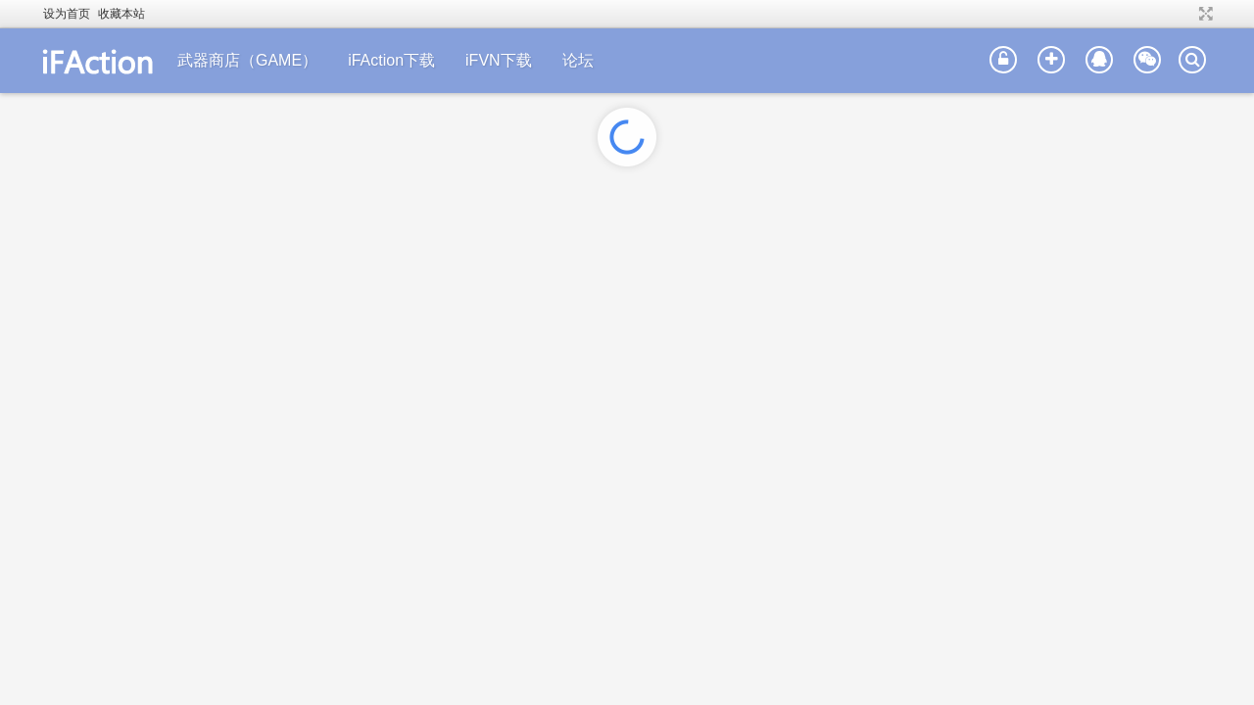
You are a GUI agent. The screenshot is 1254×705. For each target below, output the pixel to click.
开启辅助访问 (1187, 14)
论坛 (578, 60)
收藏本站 (121, 14)
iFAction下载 (391, 60)
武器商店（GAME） (247, 60)
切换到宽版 (1203, 14)
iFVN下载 (498, 60)
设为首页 (66, 14)
